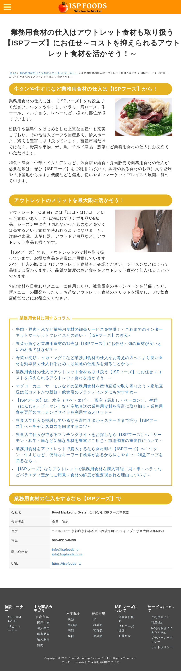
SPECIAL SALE (15, 618)
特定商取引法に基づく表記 (162, 630)
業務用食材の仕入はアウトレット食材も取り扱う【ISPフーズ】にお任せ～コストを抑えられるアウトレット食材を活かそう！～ (89, 375)
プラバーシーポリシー (162, 639)
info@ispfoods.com (67, 554)
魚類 (71, 619)
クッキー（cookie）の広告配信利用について (90, 662)
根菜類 (98, 625)
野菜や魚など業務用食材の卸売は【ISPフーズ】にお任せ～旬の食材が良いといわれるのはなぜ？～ (89, 346)
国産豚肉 (43, 634)
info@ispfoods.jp (65, 549)
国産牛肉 (43, 622)
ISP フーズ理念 (126, 628)
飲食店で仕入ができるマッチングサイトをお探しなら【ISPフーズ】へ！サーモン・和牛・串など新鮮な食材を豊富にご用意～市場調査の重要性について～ (89, 437)
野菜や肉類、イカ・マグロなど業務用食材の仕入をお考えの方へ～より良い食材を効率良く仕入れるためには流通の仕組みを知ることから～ (89, 361)
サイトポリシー (162, 647)
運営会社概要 (126, 618)
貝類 (71, 630)
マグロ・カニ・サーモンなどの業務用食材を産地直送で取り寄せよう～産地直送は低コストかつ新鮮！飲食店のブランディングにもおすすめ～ (89, 389)
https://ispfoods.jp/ (67, 563)
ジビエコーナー (14, 628)
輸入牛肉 (43, 628)
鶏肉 (40, 645)
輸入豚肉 (43, 639)
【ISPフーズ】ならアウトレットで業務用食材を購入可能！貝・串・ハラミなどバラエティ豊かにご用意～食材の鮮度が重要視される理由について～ (89, 472)
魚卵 (71, 636)
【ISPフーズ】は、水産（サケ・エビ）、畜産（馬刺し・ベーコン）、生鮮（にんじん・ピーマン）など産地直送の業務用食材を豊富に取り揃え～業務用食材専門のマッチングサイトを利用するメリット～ (89, 406)
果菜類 (98, 636)
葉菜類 (98, 630)
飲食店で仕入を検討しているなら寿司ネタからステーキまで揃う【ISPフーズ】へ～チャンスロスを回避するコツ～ (87, 423)
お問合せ (125, 636)
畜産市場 (41, 617)
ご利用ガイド (160, 617)
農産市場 (97, 613)
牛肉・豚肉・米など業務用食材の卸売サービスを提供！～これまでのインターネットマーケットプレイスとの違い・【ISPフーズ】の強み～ (89, 332)
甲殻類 (72, 625)
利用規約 (157, 622)
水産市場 (72, 613)
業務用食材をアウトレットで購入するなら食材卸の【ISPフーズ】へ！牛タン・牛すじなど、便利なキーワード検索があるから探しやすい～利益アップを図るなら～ (89, 455)
